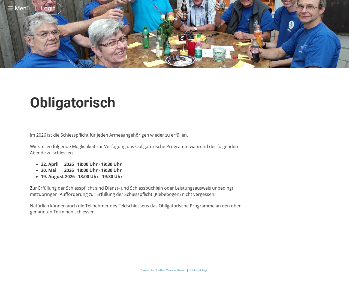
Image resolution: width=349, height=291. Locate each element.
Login (48, 8)
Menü (19, 8)
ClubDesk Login (199, 270)
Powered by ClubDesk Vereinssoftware (162, 270)
